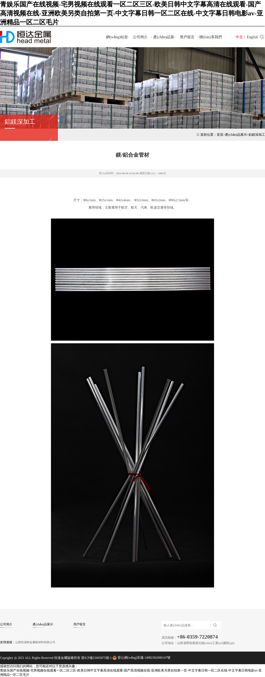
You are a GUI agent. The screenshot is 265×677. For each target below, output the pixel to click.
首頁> (221, 134)
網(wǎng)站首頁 (117, 41)
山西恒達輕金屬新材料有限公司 (35, 642)
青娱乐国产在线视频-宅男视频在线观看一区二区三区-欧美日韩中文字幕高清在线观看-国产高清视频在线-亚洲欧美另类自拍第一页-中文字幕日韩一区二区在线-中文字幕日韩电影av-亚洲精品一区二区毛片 (131, 13)
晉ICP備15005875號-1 (96, 658)
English (252, 37)
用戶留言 (187, 37)
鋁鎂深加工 (20, 121)
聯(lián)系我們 (210, 37)
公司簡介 (140, 37)
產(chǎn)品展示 (163, 41)
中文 (239, 37)
